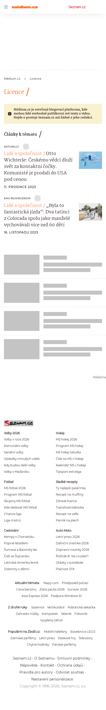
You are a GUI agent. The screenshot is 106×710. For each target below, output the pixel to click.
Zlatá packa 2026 (52, 589)
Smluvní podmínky (73, 658)
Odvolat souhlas (70, 672)
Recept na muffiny (69, 494)
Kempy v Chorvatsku (19, 537)
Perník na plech (67, 520)
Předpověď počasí (75, 583)
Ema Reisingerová (17, 198)
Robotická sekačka (81, 607)
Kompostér (50, 614)
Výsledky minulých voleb (22, 459)
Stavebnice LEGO (82, 631)
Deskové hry (67, 638)
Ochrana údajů (70, 665)
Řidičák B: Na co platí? (72, 556)
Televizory (86, 638)
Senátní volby (13, 452)
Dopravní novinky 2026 (72, 550)
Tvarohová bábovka (70, 507)
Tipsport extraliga (68, 471)
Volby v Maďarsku (16, 471)
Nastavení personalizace (52, 679)
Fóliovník (80, 614)
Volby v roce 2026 (16, 439)
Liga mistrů (12, 520)
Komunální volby (16, 446)
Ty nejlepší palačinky (71, 488)
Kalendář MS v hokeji (71, 465)
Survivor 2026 (77, 589)
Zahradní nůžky (27, 614)
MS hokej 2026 (66, 439)
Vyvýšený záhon (51, 620)
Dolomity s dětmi (16, 569)
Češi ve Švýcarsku (17, 556)
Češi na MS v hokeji (69, 459)
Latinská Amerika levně (21, 562)
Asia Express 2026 (35, 596)
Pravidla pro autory (36, 672)
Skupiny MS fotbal (17, 501)
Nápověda (28, 665)
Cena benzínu (26, 589)
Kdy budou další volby (19, 465)
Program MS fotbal (18, 494)
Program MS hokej (69, 446)
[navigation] (6, 7)
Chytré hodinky (38, 644)
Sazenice (37, 607)
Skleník (66, 614)
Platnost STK (65, 569)
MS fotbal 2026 (15, 488)
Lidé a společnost (23, 154)
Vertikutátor (56, 607)
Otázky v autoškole (69, 562)
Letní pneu (47, 638)
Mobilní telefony (55, 631)
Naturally (11, 146)
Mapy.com (51, 583)
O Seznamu (44, 658)
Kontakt (47, 665)
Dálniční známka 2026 (72, 543)
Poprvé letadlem (16, 543)
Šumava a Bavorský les (20, 550)
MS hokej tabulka (68, 452)
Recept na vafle (67, 514)
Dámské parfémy (23, 638)
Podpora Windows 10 (66, 596)
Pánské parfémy (64, 644)
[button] (90, 160)
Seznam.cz (77, 7)
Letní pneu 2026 (68, 537)
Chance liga (12, 514)
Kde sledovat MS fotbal (20, 507)
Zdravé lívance (66, 501)
